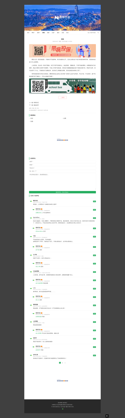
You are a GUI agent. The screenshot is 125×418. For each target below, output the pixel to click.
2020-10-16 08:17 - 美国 (38, 256)
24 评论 (70, 41)
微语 (58, 32)
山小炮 (35, 254)
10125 (63, 41)
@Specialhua (39, 231)
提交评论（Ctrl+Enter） (62, 192)
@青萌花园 (39, 316)
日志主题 (62, 406)
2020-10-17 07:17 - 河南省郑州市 (43, 264)
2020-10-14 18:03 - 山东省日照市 (40, 306)
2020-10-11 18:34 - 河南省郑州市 (43, 331)
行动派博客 (36, 271)
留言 (67, 32)
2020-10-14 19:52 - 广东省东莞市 (40, 289)
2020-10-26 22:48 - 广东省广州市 (40, 202)
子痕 (34, 236)
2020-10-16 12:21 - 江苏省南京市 (40, 237)
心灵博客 (35, 321)
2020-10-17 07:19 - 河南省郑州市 (43, 247)
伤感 (33, 108)
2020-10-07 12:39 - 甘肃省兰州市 (43, 347)
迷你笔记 (65, 402)
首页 (28, 32)
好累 (65, 118)
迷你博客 (60, 402)
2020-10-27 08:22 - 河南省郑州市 (43, 210)
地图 (66, 406)
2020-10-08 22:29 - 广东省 (38, 322)
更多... (71, 404)
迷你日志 (38, 209)
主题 (53, 32)
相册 (48, 32)
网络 (33, 32)
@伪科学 (38, 350)
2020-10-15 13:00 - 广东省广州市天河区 (41, 272)
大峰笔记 (54, 404)
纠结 (38, 108)
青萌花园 (35, 304)
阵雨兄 (64, 404)
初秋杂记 (36, 102)
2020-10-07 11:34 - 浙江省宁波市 (40, 339)
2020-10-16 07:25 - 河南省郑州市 (43, 281)
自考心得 (35, 354)
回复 (94, 201)
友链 (63, 32)
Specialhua (36, 217)
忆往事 (58, 404)
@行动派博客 (39, 283)
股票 (38, 32)
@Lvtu (37, 299)
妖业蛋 (68, 404)
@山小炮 (38, 266)
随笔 (43, 32)
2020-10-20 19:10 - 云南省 (38, 218)
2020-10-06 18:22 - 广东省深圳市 (40, 356)
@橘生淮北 (39, 212)
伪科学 (35, 338)
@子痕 (37, 249)
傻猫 (61, 404)
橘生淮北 (35, 200)
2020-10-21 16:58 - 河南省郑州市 (43, 229)
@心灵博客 (39, 333)
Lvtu (34, 288)
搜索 (98, 33)
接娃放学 (36, 105)
